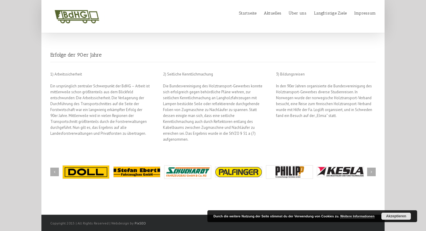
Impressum (365, 13)
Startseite (247, 13)
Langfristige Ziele (330, 13)
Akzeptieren (396, 216)
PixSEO (140, 223)
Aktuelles (272, 13)
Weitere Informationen (357, 216)
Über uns (297, 13)
